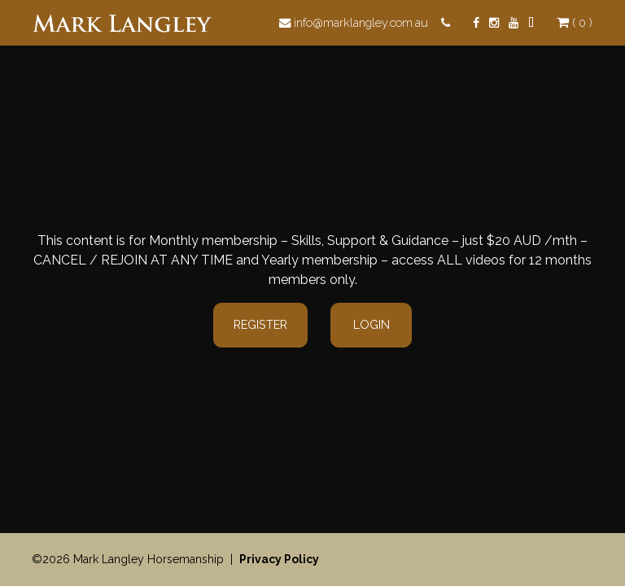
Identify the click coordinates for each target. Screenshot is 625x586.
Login (371, 324)
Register (260, 324)
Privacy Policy (279, 559)
